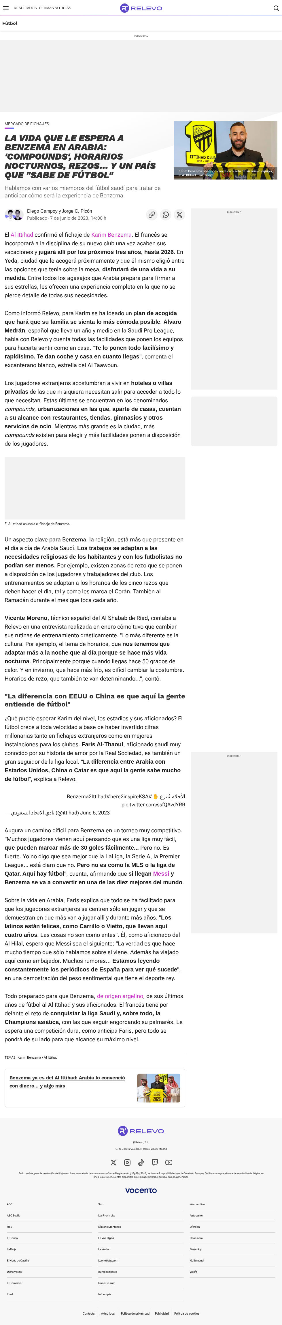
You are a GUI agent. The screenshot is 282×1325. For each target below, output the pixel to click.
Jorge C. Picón (77, 211)
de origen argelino (120, 996)
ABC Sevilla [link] (13, 1215)
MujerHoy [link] (196, 1249)
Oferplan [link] (195, 1226)
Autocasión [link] (197, 1215)
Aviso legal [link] (108, 1313)
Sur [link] (100, 1204)
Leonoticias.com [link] (108, 1260)
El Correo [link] (12, 1238)
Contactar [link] (89, 1313)
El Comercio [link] (14, 1283)
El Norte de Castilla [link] (18, 1260)
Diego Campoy (42, 211)
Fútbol (9, 23)
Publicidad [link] (162, 1313)
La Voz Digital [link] (106, 1238)
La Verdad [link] (104, 1249)
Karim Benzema (111, 234)
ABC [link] (9, 1204)
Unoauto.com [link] (107, 1283)
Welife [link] (193, 1271)
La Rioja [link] (11, 1249)
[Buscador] (276, 8)
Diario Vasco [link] (14, 1271)
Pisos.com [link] (196, 1238)
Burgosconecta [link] (107, 1271)
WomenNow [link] (197, 1204)
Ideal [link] (10, 1294)
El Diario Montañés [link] (109, 1226)
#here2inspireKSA (127, 796)
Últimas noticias (55, 8)
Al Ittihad (22, 234)
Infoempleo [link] (105, 1294)
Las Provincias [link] (106, 1215)
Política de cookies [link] (186, 1313)
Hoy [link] (9, 1226)
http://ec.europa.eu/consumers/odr (168, 1177)
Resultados (25, 8)
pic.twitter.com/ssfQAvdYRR (153, 804)
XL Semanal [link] (197, 1260)
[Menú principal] (6, 8)
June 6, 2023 (95, 813)
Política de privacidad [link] (135, 1313)
